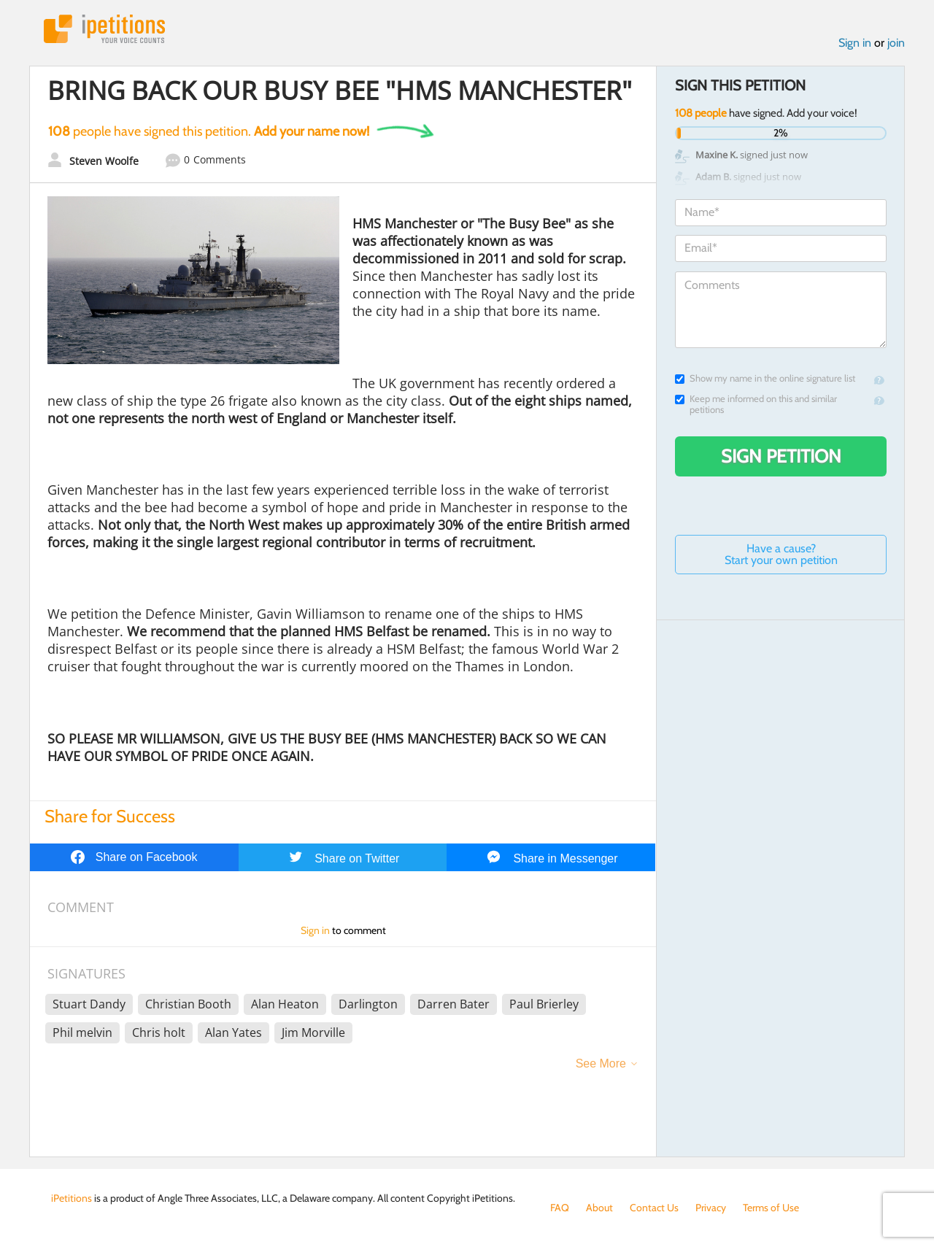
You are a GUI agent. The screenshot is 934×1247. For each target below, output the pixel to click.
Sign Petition (781, 456)
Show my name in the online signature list (765, 378)
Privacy (710, 1207)
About (599, 1207)
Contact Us (654, 1207)
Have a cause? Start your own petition (781, 554)
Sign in (854, 43)
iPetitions (104, 29)
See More (601, 1063)
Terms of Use (771, 1207)
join (896, 43)
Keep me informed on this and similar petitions (756, 404)
